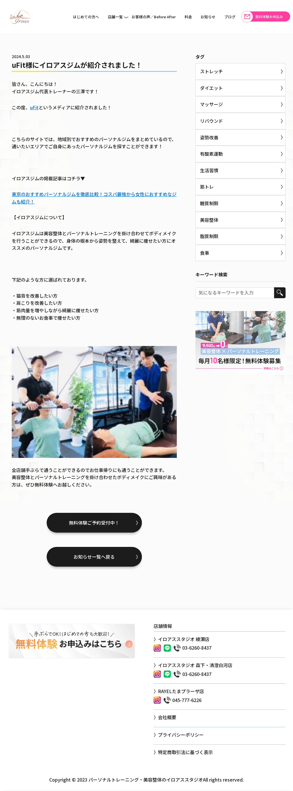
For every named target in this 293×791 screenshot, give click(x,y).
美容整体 (209, 219)
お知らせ (208, 16)
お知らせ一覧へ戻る (94, 557)
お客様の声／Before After (154, 16)
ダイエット (211, 87)
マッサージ (211, 104)
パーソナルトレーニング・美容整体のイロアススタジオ (145, 779)
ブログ (229, 16)
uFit (34, 107)
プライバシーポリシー (181, 735)
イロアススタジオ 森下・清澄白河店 (195, 665)
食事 (204, 252)
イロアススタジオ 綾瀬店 (183, 639)
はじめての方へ (86, 16)
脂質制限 (209, 236)
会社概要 (167, 717)
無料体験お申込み (269, 16)
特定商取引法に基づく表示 (185, 752)
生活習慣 (209, 170)
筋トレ (207, 186)
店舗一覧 (115, 16)
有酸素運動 (211, 153)
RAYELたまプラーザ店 (181, 691)
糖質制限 (209, 203)
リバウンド (211, 120)
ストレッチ (211, 71)
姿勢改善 (209, 137)
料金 (188, 16)
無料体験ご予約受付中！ (94, 522)
